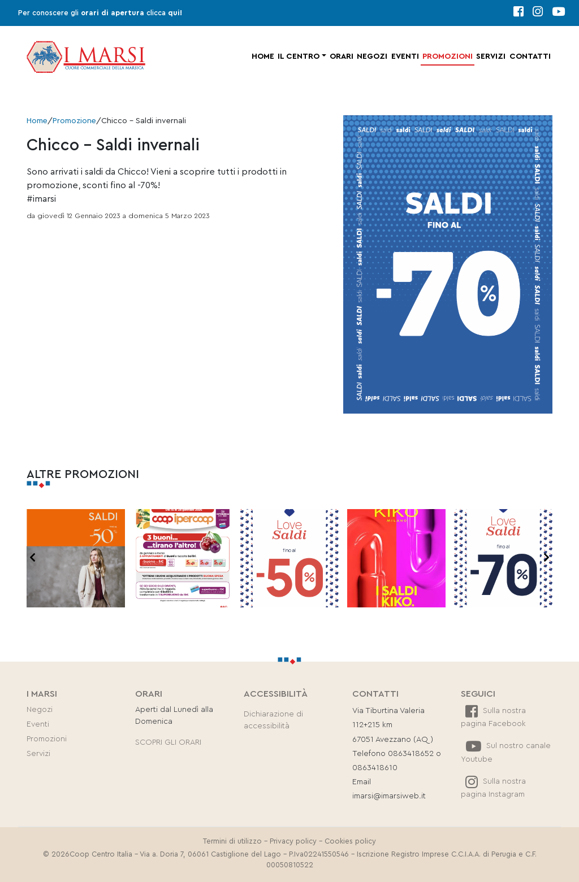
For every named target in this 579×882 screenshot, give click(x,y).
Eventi (405, 56)
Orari (341, 56)
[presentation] (32, 558)
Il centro (298, 56)
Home (263, 56)
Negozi (372, 56)
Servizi (490, 56)
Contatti (530, 56)
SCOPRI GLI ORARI (168, 742)
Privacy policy (293, 841)
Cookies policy (350, 841)
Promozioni (447, 56)
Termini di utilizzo (232, 841)
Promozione (74, 121)
